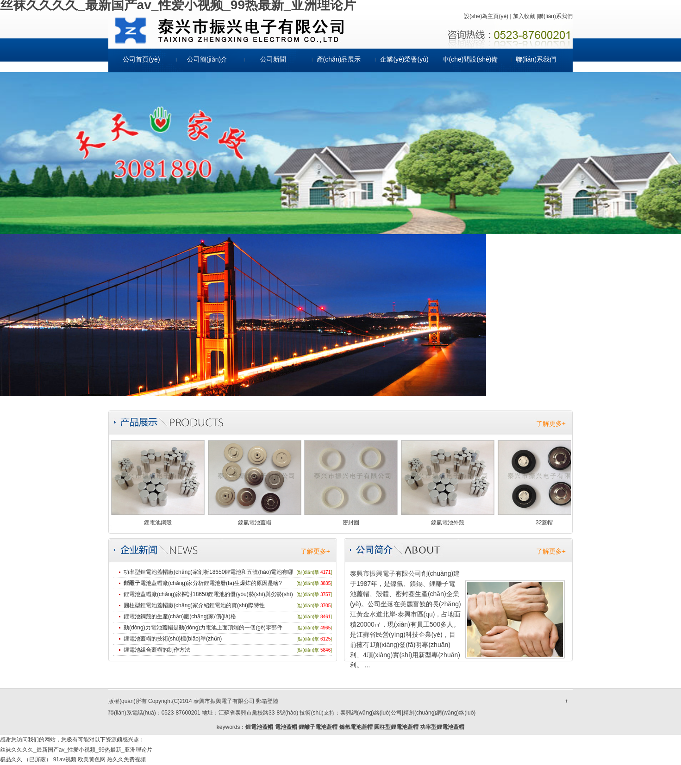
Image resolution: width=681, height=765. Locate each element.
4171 (325, 572)
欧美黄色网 (92, 759)
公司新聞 (273, 59)
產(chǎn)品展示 (339, 59)
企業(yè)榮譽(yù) (404, 59)
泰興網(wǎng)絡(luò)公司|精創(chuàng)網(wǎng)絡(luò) (408, 712)
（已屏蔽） (37, 759)
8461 (325, 616)
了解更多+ (551, 423)
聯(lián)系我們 (555, 16)
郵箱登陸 (267, 701)
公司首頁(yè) (141, 59)
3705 (325, 605)
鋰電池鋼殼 (158, 522)
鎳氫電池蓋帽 (254, 522)
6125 (325, 638)
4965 (325, 627)
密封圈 (351, 522)
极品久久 (11, 759)
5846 (325, 650)
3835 (325, 583)
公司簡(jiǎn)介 (207, 59)
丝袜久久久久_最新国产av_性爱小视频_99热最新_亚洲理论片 (76, 749)
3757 (325, 594)
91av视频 (64, 759)
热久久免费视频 (126, 759)
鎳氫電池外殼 (447, 522)
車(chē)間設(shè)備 (470, 59)
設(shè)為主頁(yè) (486, 16)
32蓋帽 (544, 522)
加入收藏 (524, 16)
